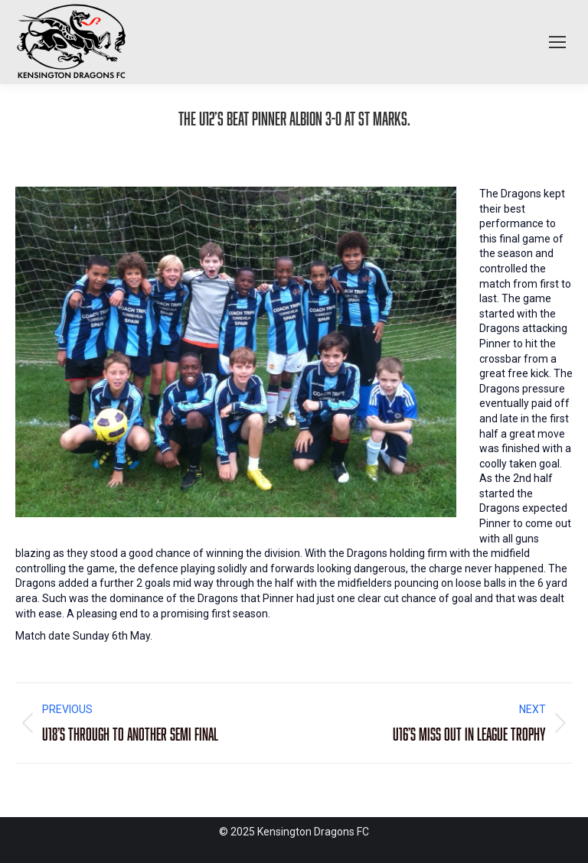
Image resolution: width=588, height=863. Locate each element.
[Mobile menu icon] (557, 42)
